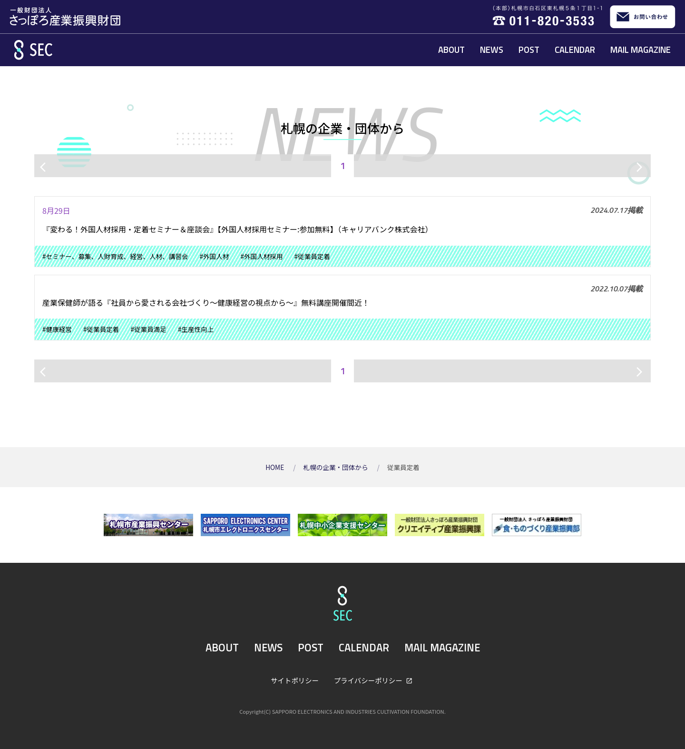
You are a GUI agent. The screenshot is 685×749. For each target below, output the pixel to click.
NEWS (491, 49)
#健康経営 (57, 329)
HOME (275, 467)
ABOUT (451, 49)
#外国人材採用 (261, 256)
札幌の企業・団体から (336, 467)
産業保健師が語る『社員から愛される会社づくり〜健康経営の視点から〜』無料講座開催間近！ (206, 302)
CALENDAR (575, 49)
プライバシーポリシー (369, 680)
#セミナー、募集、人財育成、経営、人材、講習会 (115, 256)
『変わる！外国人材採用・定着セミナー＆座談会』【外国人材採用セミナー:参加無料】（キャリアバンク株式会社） (237, 229)
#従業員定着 (312, 256)
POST (529, 49)
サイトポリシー (295, 680)
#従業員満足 (148, 329)
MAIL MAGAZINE (640, 49)
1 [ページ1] (342, 165)
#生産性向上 (196, 329)
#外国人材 (214, 256)
